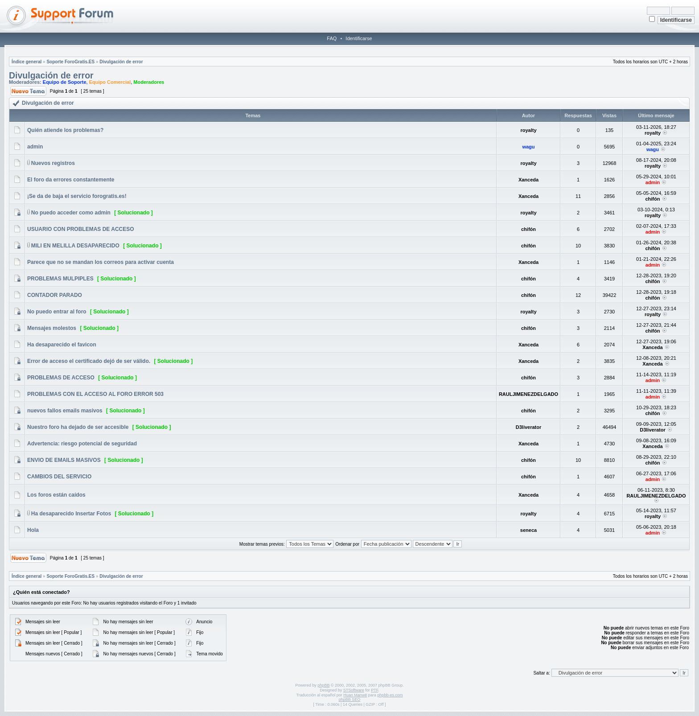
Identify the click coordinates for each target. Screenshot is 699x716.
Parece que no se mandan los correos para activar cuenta (100, 262)
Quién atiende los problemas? (65, 130)
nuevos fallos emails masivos (65, 410)
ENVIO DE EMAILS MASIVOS (64, 460)
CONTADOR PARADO (54, 295)
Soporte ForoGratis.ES (70, 61)
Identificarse (358, 38)
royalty (528, 130)
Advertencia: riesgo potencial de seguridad (82, 443)
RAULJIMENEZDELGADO (528, 394)
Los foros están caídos (56, 495)
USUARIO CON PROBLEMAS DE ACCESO (80, 229)
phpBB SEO (350, 699)
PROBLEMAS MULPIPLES (60, 279)
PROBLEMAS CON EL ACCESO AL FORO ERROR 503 (95, 394)
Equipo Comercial (110, 82)
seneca (528, 530)
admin (35, 147)
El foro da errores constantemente (70, 180)
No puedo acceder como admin (71, 213)
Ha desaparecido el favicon (61, 345)
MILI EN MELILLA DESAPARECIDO (75, 246)
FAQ (332, 38)
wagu (528, 146)
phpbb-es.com (390, 695)
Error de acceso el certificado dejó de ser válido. (88, 361)
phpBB (323, 685)
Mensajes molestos (51, 328)
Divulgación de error (121, 61)
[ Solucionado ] (133, 213)
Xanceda (528, 179)
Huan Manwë (355, 695)
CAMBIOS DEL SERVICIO (59, 476)
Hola (33, 530)
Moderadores (148, 82)
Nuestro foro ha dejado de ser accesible (77, 427)
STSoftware (353, 690)
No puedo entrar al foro (56, 312)
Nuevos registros (53, 163)
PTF (374, 690)
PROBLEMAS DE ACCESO (61, 377)
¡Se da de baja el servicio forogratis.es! (77, 196)
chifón (652, 199)
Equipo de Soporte (64, 82)
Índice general (26, 61)
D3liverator (528, 427)
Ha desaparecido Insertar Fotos (71, 513)
